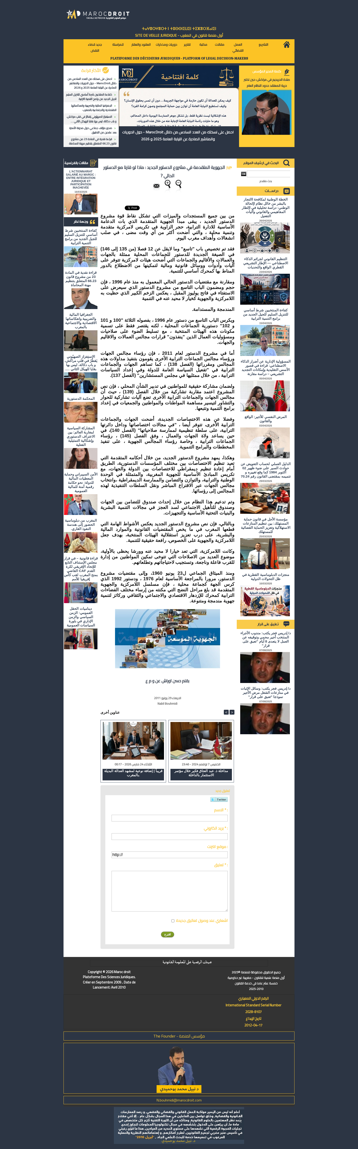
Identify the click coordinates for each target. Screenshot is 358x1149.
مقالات (219, 45)
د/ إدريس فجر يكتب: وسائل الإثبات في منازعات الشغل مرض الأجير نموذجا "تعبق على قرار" (266, 692)
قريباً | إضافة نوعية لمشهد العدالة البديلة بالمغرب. (133, 773)
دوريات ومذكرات (166, 45)
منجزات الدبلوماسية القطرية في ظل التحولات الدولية (265, 577)
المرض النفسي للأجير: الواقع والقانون (266, 419)
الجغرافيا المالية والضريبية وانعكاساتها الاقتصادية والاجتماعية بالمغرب (93, 108)
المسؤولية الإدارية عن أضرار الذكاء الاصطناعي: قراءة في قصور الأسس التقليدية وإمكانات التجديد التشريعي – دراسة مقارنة (266, 367)
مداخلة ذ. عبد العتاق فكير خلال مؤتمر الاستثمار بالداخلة (201, 773)
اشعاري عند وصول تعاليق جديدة (202, 920)
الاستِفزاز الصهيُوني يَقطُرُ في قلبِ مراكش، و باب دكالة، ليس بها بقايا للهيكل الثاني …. (91, 119)
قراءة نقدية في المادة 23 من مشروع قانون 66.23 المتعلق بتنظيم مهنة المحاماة (92, 141)
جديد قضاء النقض (95, 48)
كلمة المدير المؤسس (266, 71)
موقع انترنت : (217, 846)
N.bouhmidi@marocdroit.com (179, 1100)
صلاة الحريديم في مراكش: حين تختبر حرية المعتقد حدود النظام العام (267, 83)
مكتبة (203, 45)
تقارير (187, 45)
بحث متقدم (266, 181)
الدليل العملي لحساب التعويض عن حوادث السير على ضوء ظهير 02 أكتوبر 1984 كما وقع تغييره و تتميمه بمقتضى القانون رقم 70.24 (266, 470)
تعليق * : (221, 865)
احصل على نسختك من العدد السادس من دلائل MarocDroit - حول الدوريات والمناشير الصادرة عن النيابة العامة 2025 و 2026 (92, 83)
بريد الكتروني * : (216, 828)
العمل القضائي (237, 48)
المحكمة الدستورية (80, 398)
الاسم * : (221, 810)
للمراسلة (118, 45)
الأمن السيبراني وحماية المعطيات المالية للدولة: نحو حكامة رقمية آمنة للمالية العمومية (80, 482)
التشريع (263, 45)
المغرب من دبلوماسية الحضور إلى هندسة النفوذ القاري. (81, 524)
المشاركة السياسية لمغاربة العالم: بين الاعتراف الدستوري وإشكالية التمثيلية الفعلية (81, 436)
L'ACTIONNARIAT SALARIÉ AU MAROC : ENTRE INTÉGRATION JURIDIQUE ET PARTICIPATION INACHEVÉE (81, 179)
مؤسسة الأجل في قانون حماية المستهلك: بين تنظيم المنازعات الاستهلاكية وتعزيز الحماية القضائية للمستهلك (266, 525)
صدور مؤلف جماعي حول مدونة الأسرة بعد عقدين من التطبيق (92, 130)
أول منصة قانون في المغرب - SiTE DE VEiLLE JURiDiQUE (179, 35)
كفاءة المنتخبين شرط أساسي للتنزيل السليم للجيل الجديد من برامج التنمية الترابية (91, 97)
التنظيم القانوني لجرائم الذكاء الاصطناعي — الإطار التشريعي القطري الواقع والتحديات (265, 263)
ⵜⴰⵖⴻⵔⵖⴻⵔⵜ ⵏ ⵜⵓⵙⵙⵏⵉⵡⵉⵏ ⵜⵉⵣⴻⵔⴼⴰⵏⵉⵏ (179, 29)
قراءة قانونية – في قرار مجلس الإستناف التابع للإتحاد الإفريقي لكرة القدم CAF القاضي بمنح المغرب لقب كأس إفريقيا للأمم (81, 568)
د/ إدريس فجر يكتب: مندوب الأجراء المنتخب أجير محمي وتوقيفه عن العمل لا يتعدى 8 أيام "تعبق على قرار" (265, 639)
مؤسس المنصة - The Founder (179, 1036)
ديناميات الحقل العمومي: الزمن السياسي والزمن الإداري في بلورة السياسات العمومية (81, 617)
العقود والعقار (141, 45)
